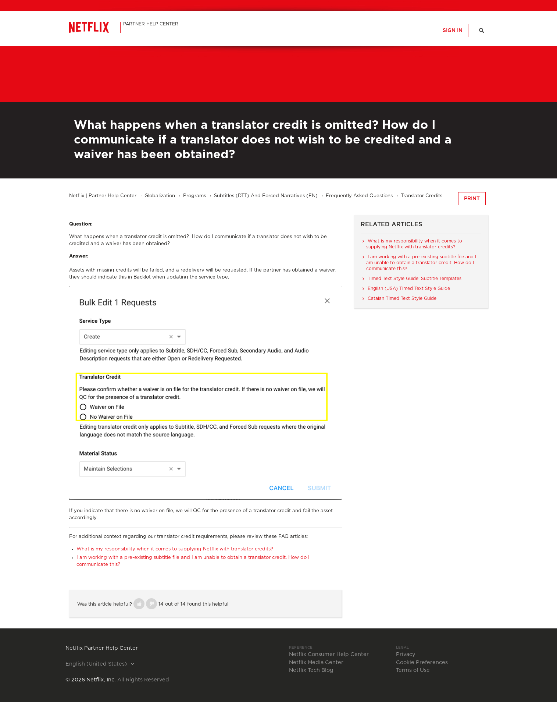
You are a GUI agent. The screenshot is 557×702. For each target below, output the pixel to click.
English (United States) (96, 664)
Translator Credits (421, 196)
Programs (194, 196)
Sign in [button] (453, 30)
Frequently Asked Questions (359, 196)
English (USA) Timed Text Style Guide (409, 288)
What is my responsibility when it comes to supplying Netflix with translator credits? (174, 549)
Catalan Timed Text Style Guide (402, 298)
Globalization (159, 196)
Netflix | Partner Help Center (102, 196)
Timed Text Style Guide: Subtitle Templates (414, 278)
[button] (138, 603)
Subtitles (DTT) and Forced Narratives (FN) (266, 196)
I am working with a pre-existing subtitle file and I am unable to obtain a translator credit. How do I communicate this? (421, 263)
